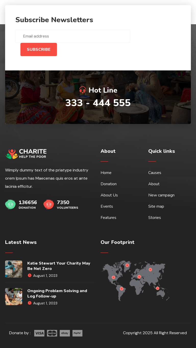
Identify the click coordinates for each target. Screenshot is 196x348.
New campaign (161, 195)
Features (108, 217)
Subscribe (39, 49)
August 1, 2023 (42, 276)
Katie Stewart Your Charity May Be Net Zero (58, 265)
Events (107, 206)
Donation (109, 184)
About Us (109, 195)
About (154, 184)
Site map (156, 206)
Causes (154, 173)
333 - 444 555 (98, 102)
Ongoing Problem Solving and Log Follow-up (57, 293)
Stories (154, 217)
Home (106, 173)
